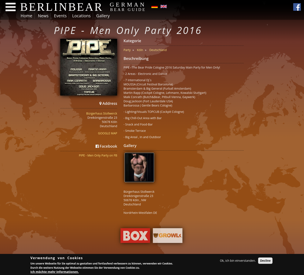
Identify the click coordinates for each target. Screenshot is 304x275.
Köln (140, 50)
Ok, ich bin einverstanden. (238, 261)
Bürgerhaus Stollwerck (101, 113)
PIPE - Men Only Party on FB (98, 155)
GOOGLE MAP (107, 133)
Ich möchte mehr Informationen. (54, 273)
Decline (265, 261)
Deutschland (158, 50)
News (43, 16)
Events (60, 16)
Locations (81, 16)
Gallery (103, 16)
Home (26, 16)
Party (127, 50)
